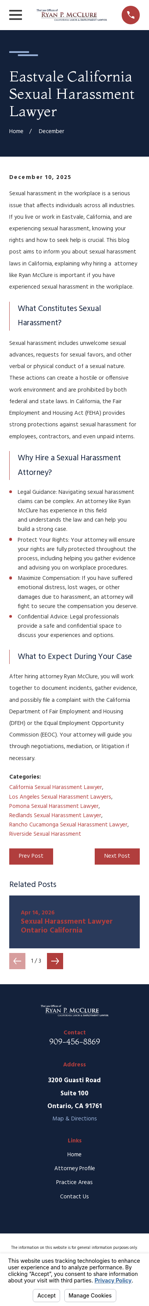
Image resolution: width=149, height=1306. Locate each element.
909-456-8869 (74, 1041)
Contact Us (74, 1196)
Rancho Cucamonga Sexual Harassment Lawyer (68, 825)
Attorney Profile (74, 1168)
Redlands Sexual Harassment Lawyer (55, 815)
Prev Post (31, 856)
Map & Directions (74, 1119)
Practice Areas (74, 1182)
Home (74, 1154)
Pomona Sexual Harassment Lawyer (54, 806)
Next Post (117, 856)
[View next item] (55, 961)
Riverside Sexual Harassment (45, 834)
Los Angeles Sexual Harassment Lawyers (60, 797)
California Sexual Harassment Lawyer (55, 787)
